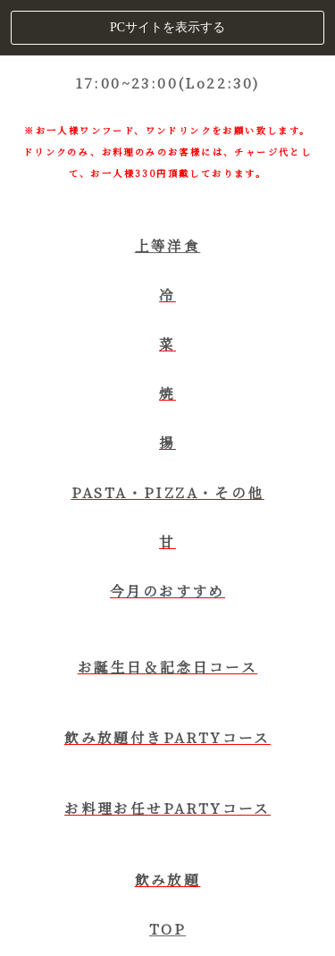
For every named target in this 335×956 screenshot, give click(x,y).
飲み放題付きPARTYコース (167, 737)
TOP (167, 928)
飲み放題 (168, 879)
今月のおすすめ (167, 590)
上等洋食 (168, 245)
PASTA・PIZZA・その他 (167, 492)
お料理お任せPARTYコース (167, 807)
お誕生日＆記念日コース (167, 666)
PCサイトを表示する (167, 27)
